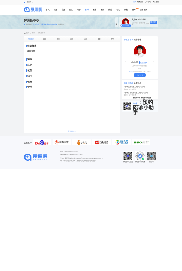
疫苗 (110, 9)
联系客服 (155, 2)
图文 (71, 9)
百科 (87, 9)
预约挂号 (153, 22)
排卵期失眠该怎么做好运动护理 (134, 87)
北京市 (29, 2)
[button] (125, 62)
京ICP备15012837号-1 (76, 154)
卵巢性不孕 (41, 33)
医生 (94, 9)
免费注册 (140, 2)
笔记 (118, 9)
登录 (134, 2)
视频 (55, 9)
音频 (63, 9)
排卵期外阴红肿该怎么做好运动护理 (136, 93)
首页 (48, 9)
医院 (102, 9)
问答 (79, 9)
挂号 (134, 9)
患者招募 (143, 9)
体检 (126, 9)
